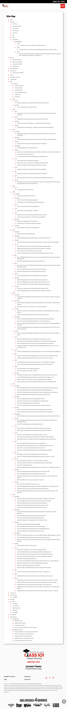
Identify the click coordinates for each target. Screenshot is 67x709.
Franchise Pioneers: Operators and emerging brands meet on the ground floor (38, 49)
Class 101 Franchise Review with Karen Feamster (28, 565)
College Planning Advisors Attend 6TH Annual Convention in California (34, 248)
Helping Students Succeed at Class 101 (24, 638)
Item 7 (7, 683)
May (16, 171)
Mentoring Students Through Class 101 (24, 633)
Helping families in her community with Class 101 (26, 631)
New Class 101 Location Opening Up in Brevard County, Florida (32, 214)
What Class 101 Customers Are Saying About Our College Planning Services (35, 554)
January (17, 125)
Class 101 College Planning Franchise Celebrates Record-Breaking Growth (34, 390)
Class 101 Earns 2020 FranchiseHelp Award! (27, 200)
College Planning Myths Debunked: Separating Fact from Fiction (32, 119)
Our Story (14, 23)
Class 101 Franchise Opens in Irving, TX (26, 195)
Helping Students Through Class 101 (23, 636)
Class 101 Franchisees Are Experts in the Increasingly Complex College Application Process (38, 535)
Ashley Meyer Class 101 (20, 623)
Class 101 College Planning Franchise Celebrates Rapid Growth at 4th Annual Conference (38, 416)
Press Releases (18, 41)
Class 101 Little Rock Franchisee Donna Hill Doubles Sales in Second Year (34, 409)
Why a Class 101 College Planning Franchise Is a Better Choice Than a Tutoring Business (38, 560)
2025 (18, 43)
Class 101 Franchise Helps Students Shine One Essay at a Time (32, 434)
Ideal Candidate (14, 68)
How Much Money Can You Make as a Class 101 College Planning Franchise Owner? (36, 439)
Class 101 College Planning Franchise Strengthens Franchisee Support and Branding (37, 387)
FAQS (11, 75)
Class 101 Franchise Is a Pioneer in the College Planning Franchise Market (34, 462)
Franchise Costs (19, 87)
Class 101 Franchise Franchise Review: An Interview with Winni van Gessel (34, 556)
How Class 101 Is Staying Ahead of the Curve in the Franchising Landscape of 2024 (37, 139)
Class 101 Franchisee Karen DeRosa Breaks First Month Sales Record (33, 321)
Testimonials (15, 66)
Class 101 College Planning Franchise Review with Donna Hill (31, 473)
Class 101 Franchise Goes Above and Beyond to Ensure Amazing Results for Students (37, 392)
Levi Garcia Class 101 (20, 625)
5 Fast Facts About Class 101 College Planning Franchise (30, 517)
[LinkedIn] (46, 677)
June (16, 167)
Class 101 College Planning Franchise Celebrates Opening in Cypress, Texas (35, 253)
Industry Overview (16, 26)
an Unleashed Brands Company (33, 667)
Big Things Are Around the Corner (25, 189)
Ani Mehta (14, 610)
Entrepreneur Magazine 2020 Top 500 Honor (27, 221)
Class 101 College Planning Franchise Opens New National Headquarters (34, 551)
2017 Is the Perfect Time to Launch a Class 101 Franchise (30, 479)
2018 (13, 293)
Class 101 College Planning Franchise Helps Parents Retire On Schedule (34, 500)
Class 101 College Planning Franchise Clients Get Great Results (32, 503)
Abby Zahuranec (16, 608)
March (16, 101)
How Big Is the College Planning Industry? (27, 558)
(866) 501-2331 (59, 2)
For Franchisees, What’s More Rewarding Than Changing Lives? (32, 156)
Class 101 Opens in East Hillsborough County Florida (29, 250)
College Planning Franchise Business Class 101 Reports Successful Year (34, 584)
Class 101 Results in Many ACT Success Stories (28, 484)
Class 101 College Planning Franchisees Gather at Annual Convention (33, 537)
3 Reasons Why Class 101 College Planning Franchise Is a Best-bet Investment (36, 498)
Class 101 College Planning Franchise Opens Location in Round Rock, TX (34, 238)
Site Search (13, 614)
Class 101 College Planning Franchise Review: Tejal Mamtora (31, 443)
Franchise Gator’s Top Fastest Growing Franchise (29, 223)
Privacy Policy (13, 595)
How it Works (15, 28)
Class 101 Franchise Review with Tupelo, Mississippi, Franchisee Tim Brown (35, 364)
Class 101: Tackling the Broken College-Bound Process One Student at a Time (35, 456)
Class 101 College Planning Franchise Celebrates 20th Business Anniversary (35, 411)
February (17, 105)
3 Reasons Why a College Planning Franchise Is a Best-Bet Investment (34, 567)
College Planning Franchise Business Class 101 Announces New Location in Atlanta (37, 582)
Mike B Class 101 (18, 620)
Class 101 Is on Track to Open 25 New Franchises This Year (31, 447)
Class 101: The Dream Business (24, 465)
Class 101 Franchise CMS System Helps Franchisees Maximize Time (33, 314)
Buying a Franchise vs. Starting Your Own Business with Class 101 (32, 162)
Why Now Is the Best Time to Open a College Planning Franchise (32, 563)
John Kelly (15, 612)
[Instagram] (53, 677)
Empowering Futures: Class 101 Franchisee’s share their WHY (31, 169)
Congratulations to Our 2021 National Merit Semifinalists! (30, 202)
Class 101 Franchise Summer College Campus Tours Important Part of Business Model (37, 355)
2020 (13, 192)
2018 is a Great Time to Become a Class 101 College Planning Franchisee (34, 379)
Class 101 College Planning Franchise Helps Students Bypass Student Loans (35, 377)
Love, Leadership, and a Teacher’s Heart (27, 107)
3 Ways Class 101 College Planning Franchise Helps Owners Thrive (32, 505)
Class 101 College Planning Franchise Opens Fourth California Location (34, 339)
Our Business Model (17, 64)
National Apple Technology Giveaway (26, 233)
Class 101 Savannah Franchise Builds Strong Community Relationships (34, 246)
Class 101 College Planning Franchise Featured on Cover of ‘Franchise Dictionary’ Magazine (38, 351)
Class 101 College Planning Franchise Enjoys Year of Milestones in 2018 (34, 290)
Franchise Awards (19, 85)
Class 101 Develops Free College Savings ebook (28, 368)
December (17, 131)
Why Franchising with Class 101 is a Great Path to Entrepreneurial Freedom (35, 177)
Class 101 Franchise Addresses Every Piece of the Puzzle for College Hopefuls (35, 436)
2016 (13, 494)
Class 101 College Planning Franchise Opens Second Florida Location (33, 282)
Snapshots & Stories (17, 629)
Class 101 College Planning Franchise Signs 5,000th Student (31, 271)
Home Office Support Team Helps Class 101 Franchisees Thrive (32, 520)
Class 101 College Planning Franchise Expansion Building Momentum (33, 528)
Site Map (12, 599)
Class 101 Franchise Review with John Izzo (27, 370)
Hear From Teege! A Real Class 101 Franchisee (26, 627)
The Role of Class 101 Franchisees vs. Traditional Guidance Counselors (34, 123)
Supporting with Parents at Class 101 (23, 640)
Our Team (14, 32)
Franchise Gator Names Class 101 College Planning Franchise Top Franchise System (37, 375)
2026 (13, 99)
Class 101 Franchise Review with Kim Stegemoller (28, 524)
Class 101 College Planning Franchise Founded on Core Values (31, 269)
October (17, 141)
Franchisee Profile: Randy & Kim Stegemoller (28, 160)
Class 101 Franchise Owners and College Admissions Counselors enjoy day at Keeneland (38, 242)
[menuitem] (34, 677)
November (17, 137)
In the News (15, 39)
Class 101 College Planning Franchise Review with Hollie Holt (31, 515)
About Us (12, 22)
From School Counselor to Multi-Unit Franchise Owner (32, 45)
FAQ (13, 35)
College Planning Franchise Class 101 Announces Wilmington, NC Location (34, 575)
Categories (15, 83)
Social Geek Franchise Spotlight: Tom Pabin (27, 210)
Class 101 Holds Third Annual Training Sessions (28, 227)
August (16, 150)
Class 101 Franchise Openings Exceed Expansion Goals (30, 424)
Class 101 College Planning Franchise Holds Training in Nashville (32, 279)
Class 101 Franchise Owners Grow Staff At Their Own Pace (31, 261)
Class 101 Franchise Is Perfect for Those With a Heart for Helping (32, 460)
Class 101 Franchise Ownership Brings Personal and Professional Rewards (34, 450)
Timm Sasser (15, 605)
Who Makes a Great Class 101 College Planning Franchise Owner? (32, 454)
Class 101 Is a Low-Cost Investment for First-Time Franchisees (32, 306)
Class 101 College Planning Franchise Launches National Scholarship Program (35, 318)
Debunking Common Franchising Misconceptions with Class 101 (32, 173)
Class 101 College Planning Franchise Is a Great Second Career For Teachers (35, 343)
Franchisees (18, 94)
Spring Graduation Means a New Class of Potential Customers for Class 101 (35, 358)
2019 (13, 229)
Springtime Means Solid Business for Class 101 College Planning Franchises (35, 445)
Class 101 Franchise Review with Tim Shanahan (28, 403)
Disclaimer (14, 597)
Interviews (17, 96)
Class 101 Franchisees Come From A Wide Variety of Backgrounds (32, 401)
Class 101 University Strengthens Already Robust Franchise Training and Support (36, 341)
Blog (13, 37)
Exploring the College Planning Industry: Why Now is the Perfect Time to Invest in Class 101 (38, 152)
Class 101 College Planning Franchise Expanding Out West (31, 398)
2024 (18, 47)
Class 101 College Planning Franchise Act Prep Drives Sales (31, 526)
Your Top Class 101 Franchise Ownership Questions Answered (31, 143)
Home (11, 19)
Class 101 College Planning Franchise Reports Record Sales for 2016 (33, 471)
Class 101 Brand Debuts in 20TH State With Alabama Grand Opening (33, 284)
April (16, 111)
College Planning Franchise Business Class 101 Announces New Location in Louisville (37, 580)
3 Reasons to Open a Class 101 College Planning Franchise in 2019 (32, 288)
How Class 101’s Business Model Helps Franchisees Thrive (30, 531)
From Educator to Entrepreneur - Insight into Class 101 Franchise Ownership (35, 127)
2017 (13, 384)
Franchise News (18, 90)
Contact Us (13, 593)
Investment (13, 70)
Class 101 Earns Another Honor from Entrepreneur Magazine (31, 217)
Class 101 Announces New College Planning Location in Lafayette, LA (33, 571)
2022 (13, 185)
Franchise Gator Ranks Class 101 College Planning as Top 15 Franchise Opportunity (37, 381)
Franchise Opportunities (20, 92)
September (17, 145)
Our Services (15, 30)
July (16, 158)
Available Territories (15, 77)
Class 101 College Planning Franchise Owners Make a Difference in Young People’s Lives (38, 486)
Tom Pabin (15, 603)
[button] (64, 701)
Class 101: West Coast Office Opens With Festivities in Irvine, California (34, 428)
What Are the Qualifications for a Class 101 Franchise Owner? (31, 549)
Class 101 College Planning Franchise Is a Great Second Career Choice (33, 394)
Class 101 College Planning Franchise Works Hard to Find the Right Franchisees (36, 362)
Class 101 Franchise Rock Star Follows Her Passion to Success (32, 165)
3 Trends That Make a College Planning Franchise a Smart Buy (32, 507)
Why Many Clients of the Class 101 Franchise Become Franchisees (32, 488)
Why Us (12, 57)
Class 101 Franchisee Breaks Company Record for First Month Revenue (34, 405)
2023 (18, 51)
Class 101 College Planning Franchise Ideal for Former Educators (32, 275)
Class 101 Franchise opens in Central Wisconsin (28, 206)
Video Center (13, 617)
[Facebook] (49, 677)
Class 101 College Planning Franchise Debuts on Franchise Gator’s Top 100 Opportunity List (39, 467)
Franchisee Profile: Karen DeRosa (25, 154)
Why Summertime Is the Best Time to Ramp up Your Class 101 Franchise (34, 430)
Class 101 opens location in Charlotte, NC (27, 545)
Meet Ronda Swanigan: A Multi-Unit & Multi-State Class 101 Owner (33, 102)
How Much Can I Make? (17, 72)
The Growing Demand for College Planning (27, 147)
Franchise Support (17, 59)
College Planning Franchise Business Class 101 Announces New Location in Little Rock (37, 590)
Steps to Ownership (17, 61)
